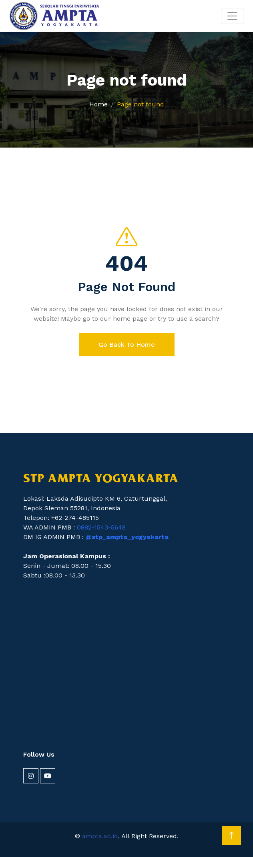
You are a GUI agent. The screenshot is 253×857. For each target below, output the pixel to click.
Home (98, 104)
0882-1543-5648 (101, 527)
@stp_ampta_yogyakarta (127, 537)
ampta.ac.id (100, 836)
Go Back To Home (126, 344)
